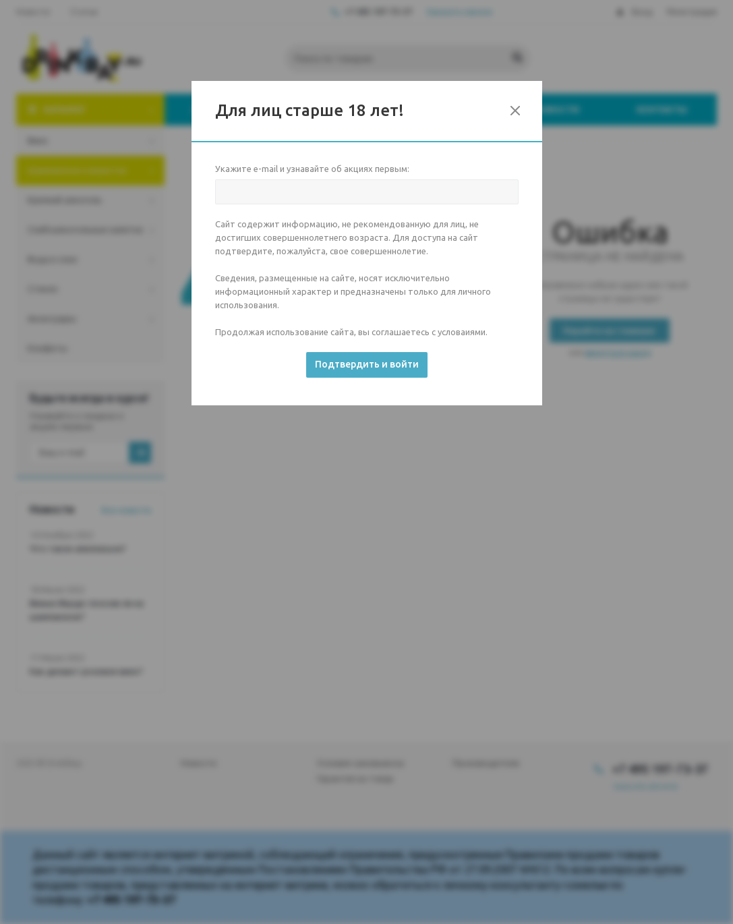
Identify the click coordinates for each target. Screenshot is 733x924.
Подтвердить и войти (367, 364)
